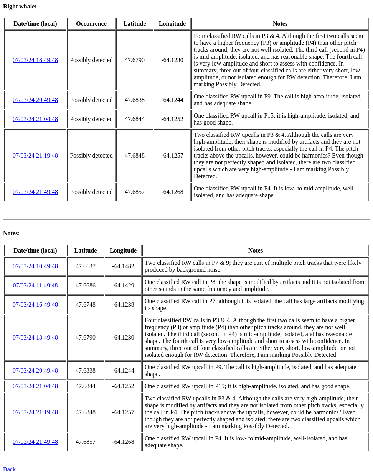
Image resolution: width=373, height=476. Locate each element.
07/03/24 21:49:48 (35, 192)
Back (9, 469)
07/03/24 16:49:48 (35, 304)
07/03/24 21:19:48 (35, 155)
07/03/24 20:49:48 (35, 100)
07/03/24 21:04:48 (35, 119)
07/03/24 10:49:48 (35, 266)
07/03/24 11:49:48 (35, 285)
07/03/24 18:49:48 (35, 60)
